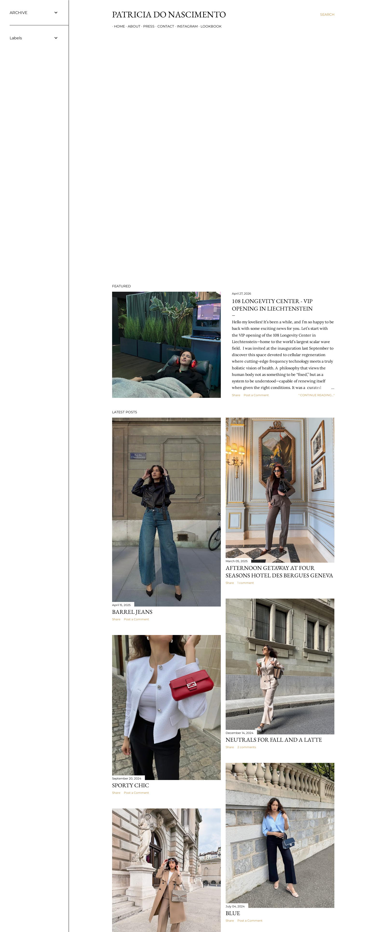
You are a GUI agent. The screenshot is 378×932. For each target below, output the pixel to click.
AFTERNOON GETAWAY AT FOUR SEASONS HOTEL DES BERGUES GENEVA (279, 571)
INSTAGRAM (185, 26)
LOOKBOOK (209, 26)
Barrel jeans (132, 611)
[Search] (327, 14)
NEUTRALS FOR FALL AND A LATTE (274, 739)
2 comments (246, 747)
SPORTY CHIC (130, 785)
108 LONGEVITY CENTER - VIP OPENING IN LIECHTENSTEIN (272, 304)
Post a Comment (256, 395)
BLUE (233, 913)
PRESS (147, 26)
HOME (117, 26)
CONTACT (163, 26)
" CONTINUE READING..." (316, 395)
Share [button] (236, 395)
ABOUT (132, 26)
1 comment (245, 583)
